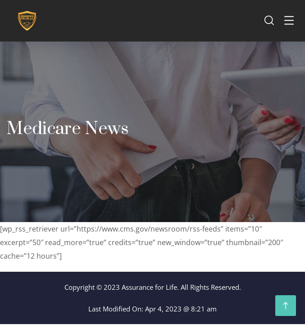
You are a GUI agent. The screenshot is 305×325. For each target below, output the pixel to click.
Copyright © (83, 287)
